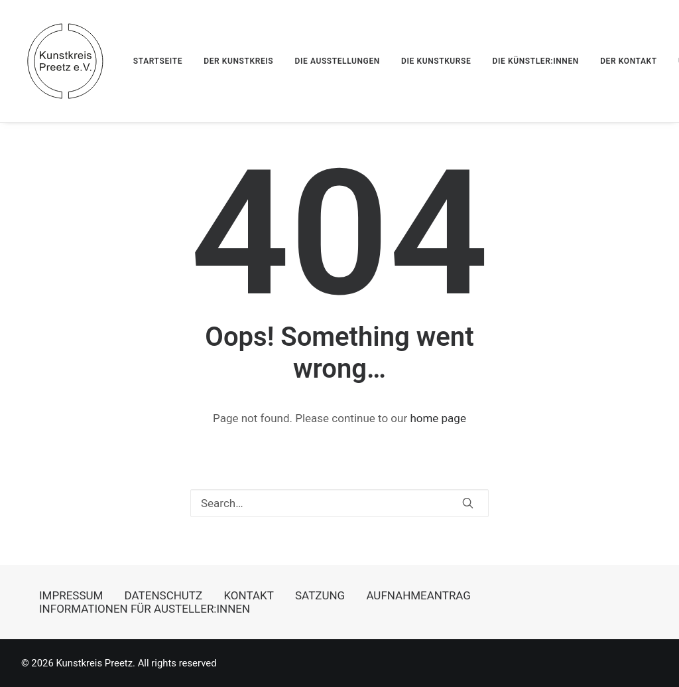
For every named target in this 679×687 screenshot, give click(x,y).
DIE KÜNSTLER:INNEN (536, 61)
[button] (468, 503)
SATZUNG (320, 595)
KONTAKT (248, 595)
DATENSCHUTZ (164, 595)
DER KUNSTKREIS (238, 61)
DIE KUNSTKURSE (436, 61)
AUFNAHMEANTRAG (418, 595)
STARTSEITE (157, 61)
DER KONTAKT (628, 61)
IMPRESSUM (71, 595)
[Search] (339, 503)
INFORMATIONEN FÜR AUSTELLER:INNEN (144, 608)
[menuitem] (162, 61)
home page (438, 418)
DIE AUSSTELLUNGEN (336, 61)
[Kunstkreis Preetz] (65, 61)
